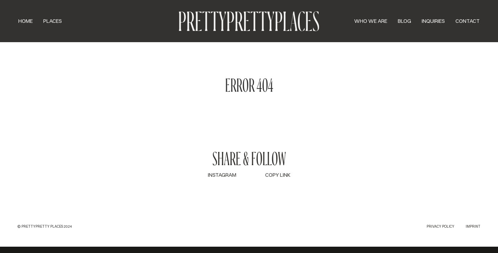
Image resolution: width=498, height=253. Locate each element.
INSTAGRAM (222, 174)
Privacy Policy (440, 226)
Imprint (473, 226)
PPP (249, 21)
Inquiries (433, 21)
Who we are (370, 21)
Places (52, 21)
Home (25, 21)
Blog (404, 21)
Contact (467, 21)
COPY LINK (277, 174)
